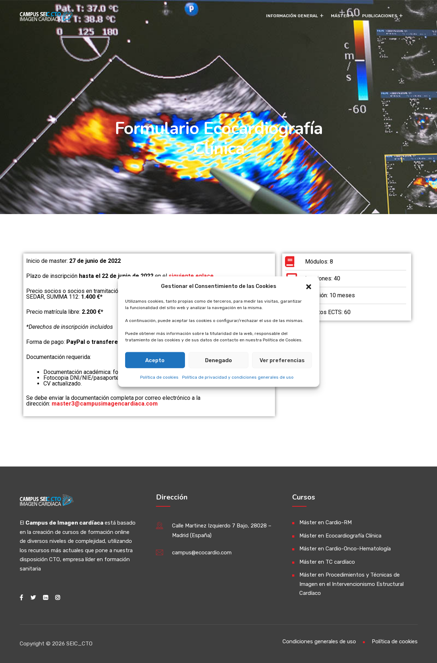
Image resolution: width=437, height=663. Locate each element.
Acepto (155, 360)
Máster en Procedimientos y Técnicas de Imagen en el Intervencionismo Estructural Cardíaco (351, 584)
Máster (340, 15)
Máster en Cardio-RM (325, 522)
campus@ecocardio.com (202, 552)
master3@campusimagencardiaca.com (105, 403)
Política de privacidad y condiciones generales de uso (238, 377)
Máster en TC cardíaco (327, 562)
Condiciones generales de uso (319, 641)
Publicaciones (379, 15)
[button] (308, 286)
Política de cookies (159, 377)
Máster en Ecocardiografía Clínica (340, 535)
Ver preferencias (282, 360)
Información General (292, 15)
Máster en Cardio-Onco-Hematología (345, 548)
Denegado (218, 360)
